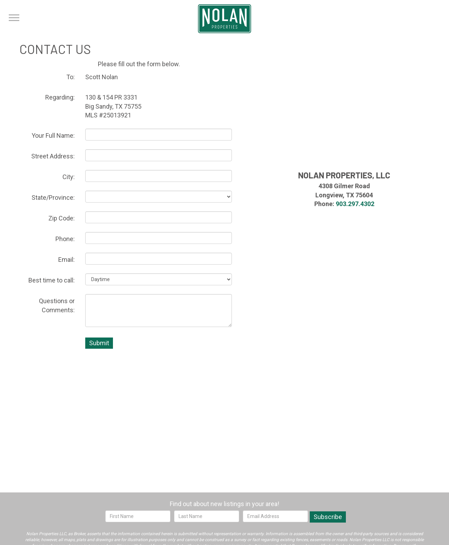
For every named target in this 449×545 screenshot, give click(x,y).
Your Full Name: (53, 135)
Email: (66, 259)
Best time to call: (51, 280)
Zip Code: (61, 218)
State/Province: (53, 197)
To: (70, 77)
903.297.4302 (355, 203)
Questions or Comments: (57, 305)
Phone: (65, 239)
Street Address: (53, 156)
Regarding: (60, 97)
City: (68, 176)
